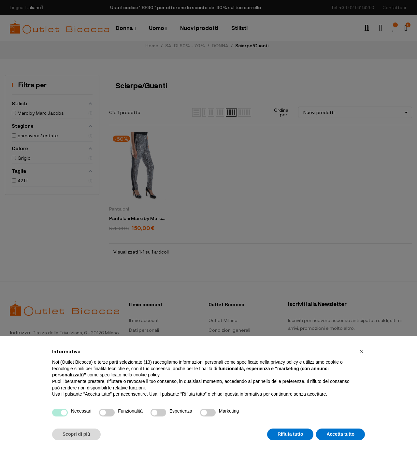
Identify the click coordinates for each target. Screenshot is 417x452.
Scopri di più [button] (76, 434)
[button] (361, 351)
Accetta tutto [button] (340, 434)
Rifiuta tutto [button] (290, 434)
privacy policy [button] (284, 362)
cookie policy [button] (146, 374)
